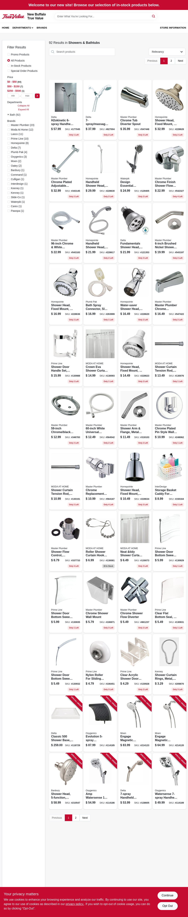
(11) (17, 134)
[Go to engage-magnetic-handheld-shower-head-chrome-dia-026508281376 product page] (135, 724)
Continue (167, 895)
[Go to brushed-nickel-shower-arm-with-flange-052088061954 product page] (169, 233)
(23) (23, 125)
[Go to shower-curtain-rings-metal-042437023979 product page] (169, 664)
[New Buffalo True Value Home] (13, 16)
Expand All (23, 109)
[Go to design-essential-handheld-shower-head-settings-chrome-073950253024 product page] (135, 171)
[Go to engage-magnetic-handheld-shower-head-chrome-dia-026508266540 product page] (169, 724)
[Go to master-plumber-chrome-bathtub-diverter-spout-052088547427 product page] (169, 294)
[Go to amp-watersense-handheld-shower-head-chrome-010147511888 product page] (100, 781)
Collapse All (23, 105)
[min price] (13, 96)
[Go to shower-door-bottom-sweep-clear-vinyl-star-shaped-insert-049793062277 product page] (65, 664)
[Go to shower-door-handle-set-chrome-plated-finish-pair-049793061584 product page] (65, 356)
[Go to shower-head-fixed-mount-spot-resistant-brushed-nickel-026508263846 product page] (65, 781)
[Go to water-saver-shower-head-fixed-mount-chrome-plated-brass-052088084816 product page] (135, 294)
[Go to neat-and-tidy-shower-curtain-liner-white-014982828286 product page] (135, 541)
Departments (21, 27)
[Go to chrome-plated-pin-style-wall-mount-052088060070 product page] (169, 418)
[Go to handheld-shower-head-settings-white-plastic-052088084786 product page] (100, 233)
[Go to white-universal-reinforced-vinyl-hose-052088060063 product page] (100, 418)
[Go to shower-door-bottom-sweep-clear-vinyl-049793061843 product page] (169, 541)
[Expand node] (8, 114)
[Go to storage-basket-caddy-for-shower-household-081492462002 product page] (169, 479)
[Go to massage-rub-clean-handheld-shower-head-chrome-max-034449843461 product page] (100, 110)
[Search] (153, 16)
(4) (19, 152)
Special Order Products (24, 71)
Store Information (173, 27)
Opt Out (167, 905)
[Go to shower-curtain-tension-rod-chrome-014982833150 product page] (65, 479)
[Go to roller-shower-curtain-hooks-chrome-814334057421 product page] (100, 541)
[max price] (27, 96)
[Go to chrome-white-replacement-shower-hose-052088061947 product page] (65, 233)
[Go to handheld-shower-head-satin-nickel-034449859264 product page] (135, 781)
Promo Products (20, 54)
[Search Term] (105, 16)
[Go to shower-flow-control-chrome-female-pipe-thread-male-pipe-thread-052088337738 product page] (65, 541)
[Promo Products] (8, 54)
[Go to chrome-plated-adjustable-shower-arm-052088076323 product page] (65, 171)
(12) (22, 129)
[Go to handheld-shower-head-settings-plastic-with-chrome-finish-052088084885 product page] (100, 171)
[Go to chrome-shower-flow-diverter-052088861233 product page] (135, 602)
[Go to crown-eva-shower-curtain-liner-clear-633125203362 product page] (100, 356)
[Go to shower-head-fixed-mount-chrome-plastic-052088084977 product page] (65, 294)
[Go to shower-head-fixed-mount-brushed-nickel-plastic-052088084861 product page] (169, 110)
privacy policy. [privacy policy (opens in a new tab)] (75, 904)
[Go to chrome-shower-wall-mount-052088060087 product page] (100, 602)
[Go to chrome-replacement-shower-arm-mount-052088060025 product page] (100, 479)
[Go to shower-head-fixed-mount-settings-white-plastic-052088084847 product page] (135, 356)
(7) (16, 147)
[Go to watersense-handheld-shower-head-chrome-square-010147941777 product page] (169, 781)
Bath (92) (15, 114)
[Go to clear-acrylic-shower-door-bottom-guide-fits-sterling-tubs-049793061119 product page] (135, 664)
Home (5, 27)
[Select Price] (37, 96)
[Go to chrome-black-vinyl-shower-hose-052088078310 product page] (65, 418)
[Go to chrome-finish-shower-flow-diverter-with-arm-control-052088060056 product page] (169, 171)
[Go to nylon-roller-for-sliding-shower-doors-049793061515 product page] (100, 664)
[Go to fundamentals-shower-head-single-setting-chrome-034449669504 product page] (135, 233)
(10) (20, 138)
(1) (17, 170)
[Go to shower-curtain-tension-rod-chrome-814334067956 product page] (169, 356)
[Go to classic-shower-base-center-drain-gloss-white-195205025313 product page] (65, 724)
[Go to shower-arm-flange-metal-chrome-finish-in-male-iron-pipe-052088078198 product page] (135, 418)
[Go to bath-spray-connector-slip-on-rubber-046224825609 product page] (100, 294)
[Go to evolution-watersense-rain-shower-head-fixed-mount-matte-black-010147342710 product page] (100, 724)
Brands (42, 27)
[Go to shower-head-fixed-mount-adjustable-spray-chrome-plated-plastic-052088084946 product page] (135, 479)
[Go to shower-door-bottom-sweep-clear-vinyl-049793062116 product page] (65, 602)
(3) (19, 156)
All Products (18, 61)
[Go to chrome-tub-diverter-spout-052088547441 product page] (135, 110)
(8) (20, 143)
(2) (16, 161)
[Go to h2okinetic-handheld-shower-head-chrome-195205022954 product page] (65, 110)
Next (180, 60)
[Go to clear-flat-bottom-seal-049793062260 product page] (169, 602)
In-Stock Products (21, 66)
